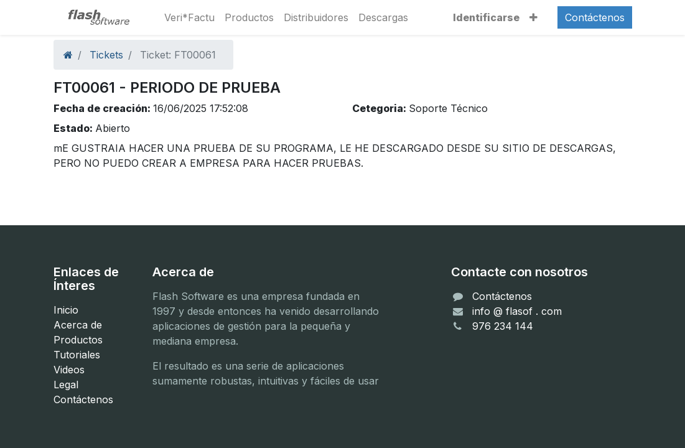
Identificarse (486, 17)
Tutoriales (77, 354)
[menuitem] (189, 17)
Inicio (66, 310)
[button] (533, 17)
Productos (78, 340)
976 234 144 (502, 326)
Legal (66, 384)
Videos (69, 369)
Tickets (106, 55)
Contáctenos (595, 17)
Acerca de (78, 325)
